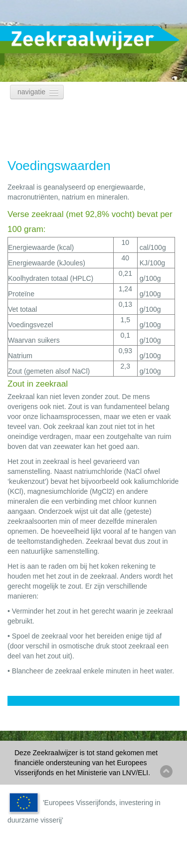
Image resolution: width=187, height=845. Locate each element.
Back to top (166, 771)
